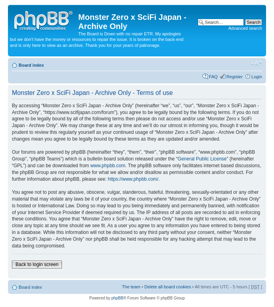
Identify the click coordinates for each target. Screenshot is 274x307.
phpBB (117, 298)
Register (234, 76)
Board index (31, 65)
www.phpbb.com (107, 165)
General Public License (202, 159)
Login (256, 76)
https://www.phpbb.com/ (133, 179)
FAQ (213, 76)
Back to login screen (36, 264)
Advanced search (245, 28)
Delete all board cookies (167, 286)
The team (131, 286)
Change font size (256, 63)
